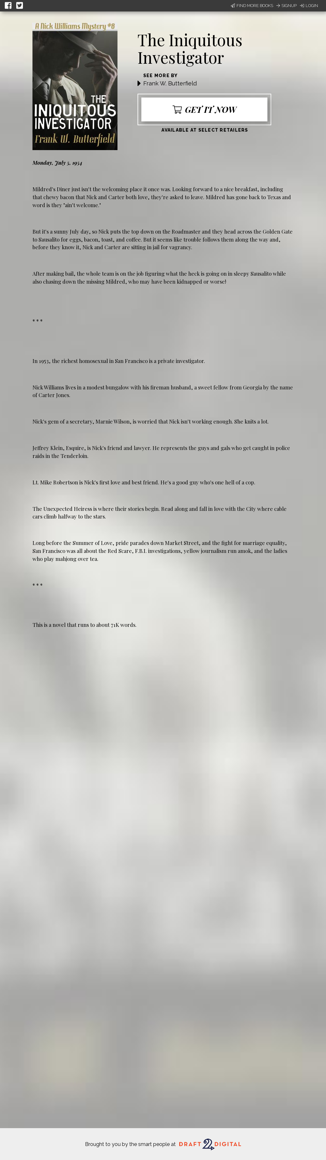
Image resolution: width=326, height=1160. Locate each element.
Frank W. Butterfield (170, 83)
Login (309, 5)
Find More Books (252, 5)
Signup (286, 5)
